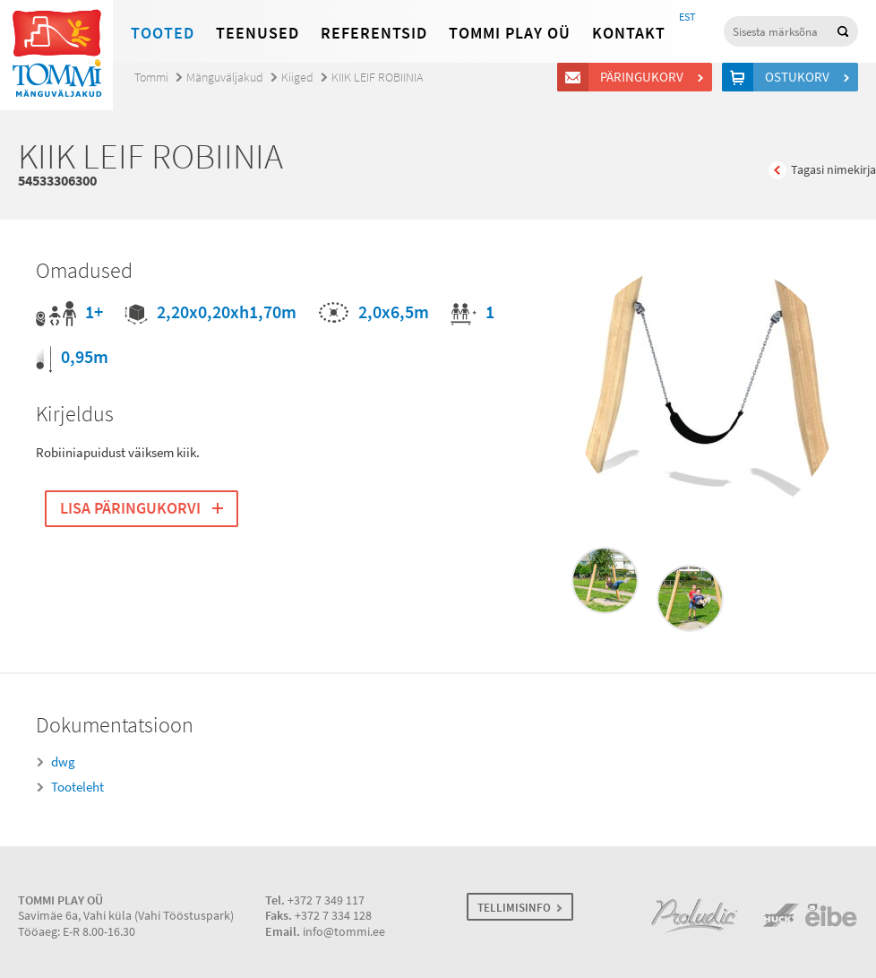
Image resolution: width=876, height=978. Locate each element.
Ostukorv (799, 77)
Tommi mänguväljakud (56, 55)
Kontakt (629, 33)
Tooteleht (77, 787)
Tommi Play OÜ (510, 33)
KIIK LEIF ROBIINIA (377, 77)
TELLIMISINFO (514, 907)
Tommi (151, 77)
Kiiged (297, 77)
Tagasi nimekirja (833, 169)
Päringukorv (644, 77)
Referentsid (374, 33)
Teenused (257, 33)
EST (687, 17)
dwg (63, 762)
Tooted (162, 33)
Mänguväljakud (224, 77)
